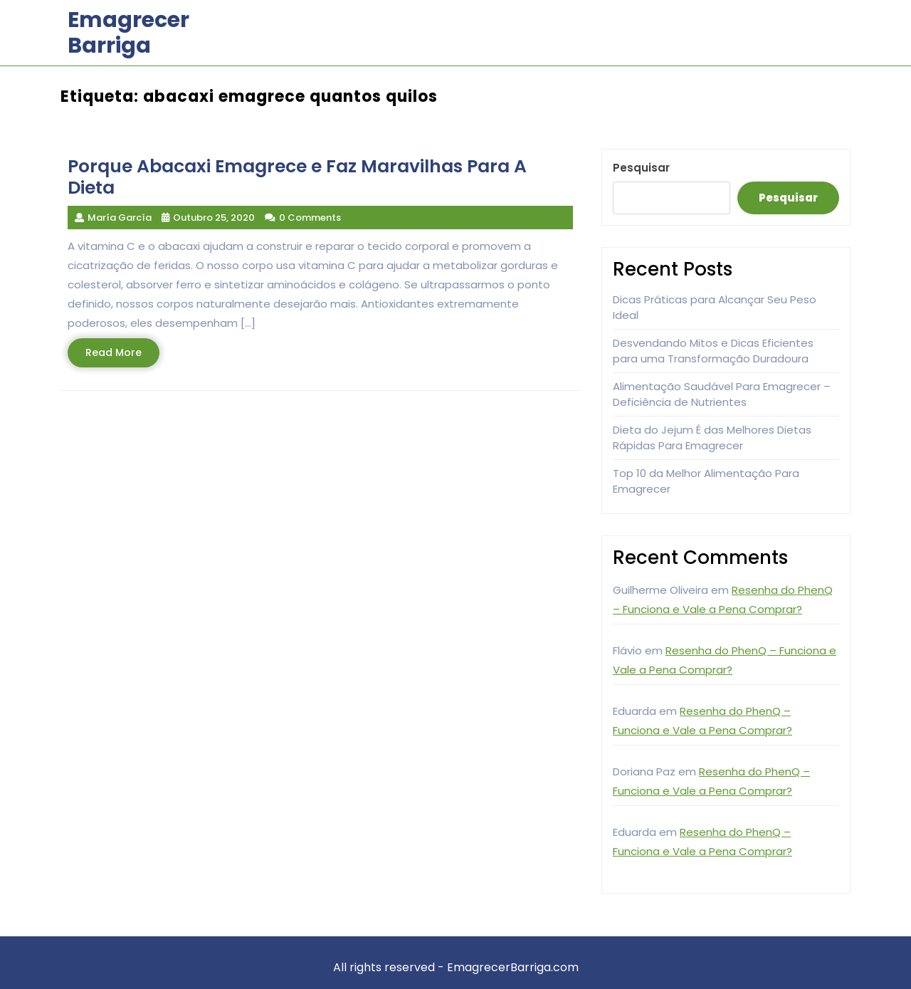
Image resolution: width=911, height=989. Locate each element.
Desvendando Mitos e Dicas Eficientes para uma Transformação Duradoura (713, 351)
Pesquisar (641, 167)
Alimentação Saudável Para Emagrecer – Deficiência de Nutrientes (722, 394)
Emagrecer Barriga (128, 33)
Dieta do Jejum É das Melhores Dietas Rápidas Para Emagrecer (712, 438)
